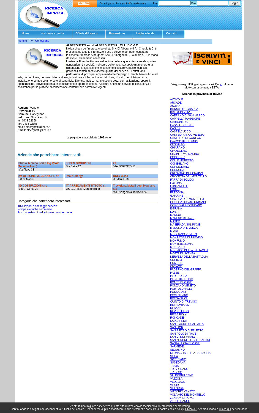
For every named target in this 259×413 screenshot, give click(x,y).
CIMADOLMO (178, 150)
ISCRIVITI (84, 3)
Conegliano (42, 40)
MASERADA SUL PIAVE (185, 224)
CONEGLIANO (179, 163)
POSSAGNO (178, 292)
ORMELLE (176, 263)
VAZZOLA (176, 378)
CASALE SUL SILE (182, 125)
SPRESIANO (178, 359)
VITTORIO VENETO (182, 391)
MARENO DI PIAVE (182, 218)
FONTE (175, 189)
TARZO (174, 365)
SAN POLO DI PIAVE (183, 333)
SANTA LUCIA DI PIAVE (185, 343)
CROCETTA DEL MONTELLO (188, 176)
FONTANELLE (179, 186)
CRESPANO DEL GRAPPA (186, 173)
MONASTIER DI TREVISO (186, 237)
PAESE (174, 272)
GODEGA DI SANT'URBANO (188, 202)
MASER (175, 221)
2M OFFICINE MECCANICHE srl (38, 176)
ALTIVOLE (176, 99)
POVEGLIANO (179, 295)
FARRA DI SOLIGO (182, 179)
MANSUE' (176, 215)
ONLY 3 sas (120, 176)
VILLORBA (177, 388)
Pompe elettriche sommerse (35, 209)
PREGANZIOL (179, 298)
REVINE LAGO (179, 311)
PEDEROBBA (178, 276)
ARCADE (176, 102)
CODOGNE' (177, 157)
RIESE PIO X (178, 314)
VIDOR (174, 385)
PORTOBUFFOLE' (181, 288)
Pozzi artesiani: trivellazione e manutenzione (45, 212)
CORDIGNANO (179, 166)
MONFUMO (177, 240)
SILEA (174, 356)
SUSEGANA (177, 362)
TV (31, 40)
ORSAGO (176, 266)
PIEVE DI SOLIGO (181, 279)
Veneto (22, 40)
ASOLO (175, 105)
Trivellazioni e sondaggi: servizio (37, 206)
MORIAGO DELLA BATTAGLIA (189, 250)
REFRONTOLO (179, 304)
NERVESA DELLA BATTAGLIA (189, 256)
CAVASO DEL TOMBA (184, 141)
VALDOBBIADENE (181, 375)
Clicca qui (191, 409)
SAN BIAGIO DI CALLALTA (187, 324)
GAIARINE (176, 195)
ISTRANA (176, 208)
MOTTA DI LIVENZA (182, 253)
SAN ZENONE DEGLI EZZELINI (190, 340)
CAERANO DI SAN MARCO (187, 115)
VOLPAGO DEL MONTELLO (187, 394)
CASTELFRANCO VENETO (187, 134)
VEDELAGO (177, 381)
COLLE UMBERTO (182, 160)
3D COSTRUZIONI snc (32, 185)
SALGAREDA (178, 320)
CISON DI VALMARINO (184, 154)
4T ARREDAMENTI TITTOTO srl (86, 185)
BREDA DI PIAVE (181, 112)
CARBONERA (179, 122)
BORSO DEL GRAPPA (184, 109)
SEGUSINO (177, 349)
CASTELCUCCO (180, 131)
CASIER (175, 128)
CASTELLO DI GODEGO (185, 138)
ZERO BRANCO (180, 401)
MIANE (174, 231)
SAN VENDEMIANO (182, 337)
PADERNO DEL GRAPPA (186, 269)
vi (221, 84)
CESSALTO (177, 144)
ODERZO (176, 260)
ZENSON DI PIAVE (182, 397)
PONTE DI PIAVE (181, 282)
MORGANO (177, 247)
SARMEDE (177, 346)
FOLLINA (176, 182)
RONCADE (177, 317)
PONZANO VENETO (183, 285)
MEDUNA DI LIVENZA (184, 227)
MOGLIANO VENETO (183, 234)
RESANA (175, 308)
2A (114, 163)
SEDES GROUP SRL (79, 163)
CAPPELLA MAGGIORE (185, 118)
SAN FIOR (176, 327)
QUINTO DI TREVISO (183, 301)
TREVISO (176, 372)
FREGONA (177, 192)
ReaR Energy (74, 176)
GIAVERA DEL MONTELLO (187, 199)
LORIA (174, 211)
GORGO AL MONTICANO (186, 205)
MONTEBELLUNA (181, 243)
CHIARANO (177, 147)
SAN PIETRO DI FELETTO (186, 330)
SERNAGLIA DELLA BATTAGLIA (190, 353)
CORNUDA (177, 170)
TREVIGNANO (179, 369)
